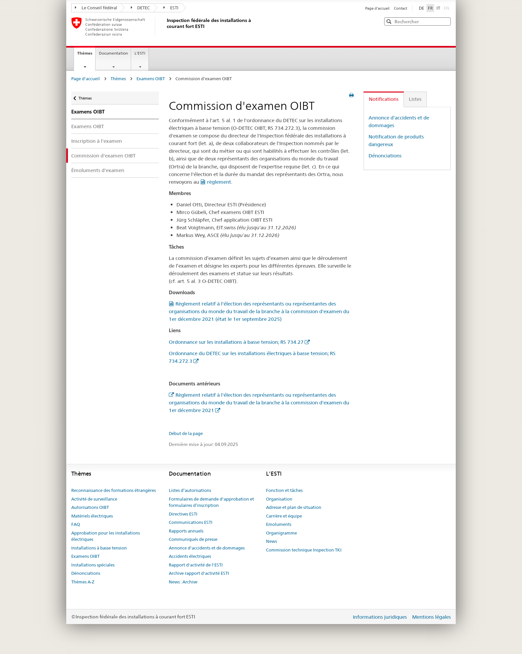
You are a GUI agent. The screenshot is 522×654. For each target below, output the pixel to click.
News (271, 541)
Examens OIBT (150, 78)
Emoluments (278, 524)
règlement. (219, 182)
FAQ (75, 524)
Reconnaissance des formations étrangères (113, 490)
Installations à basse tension (99, 547)
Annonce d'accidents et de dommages (207, 547)
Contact (400, 8)
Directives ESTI (183, 514)
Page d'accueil (378, 8)
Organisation (279, 499)
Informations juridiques (380, 617)
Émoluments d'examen (97, 170)
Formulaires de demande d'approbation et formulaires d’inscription (211, 502)
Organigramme (281, 533)
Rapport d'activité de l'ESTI (196, 564)
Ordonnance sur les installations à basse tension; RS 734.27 (236, 342)
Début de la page (186, 433)
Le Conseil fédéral (96, 8)
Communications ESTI (190, 522)
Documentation (113, 53)
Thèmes (86, 55)
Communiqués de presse (193, 539)
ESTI (170, 8)
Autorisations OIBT (90, 507)
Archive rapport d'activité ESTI (199, 573)
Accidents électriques (190, 556)
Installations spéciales (93, 564)
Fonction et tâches (284, 490)
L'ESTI (139, 53)
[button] (445, 21)
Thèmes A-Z (82, 581)
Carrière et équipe (284, 516)
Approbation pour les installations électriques (105, 536)
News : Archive (183, 581)
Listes (415, 99)
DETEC (140, 8)
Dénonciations (385, 155)
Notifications (383, 99)
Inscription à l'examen (96, 141)
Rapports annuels (186, 531)
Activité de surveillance (94, 499)
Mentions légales (431, 617)
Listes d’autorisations (190, 490)
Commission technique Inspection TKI (304, 549)
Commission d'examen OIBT (103, 155)
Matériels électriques (92, 516)
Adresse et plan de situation (293, 507)
